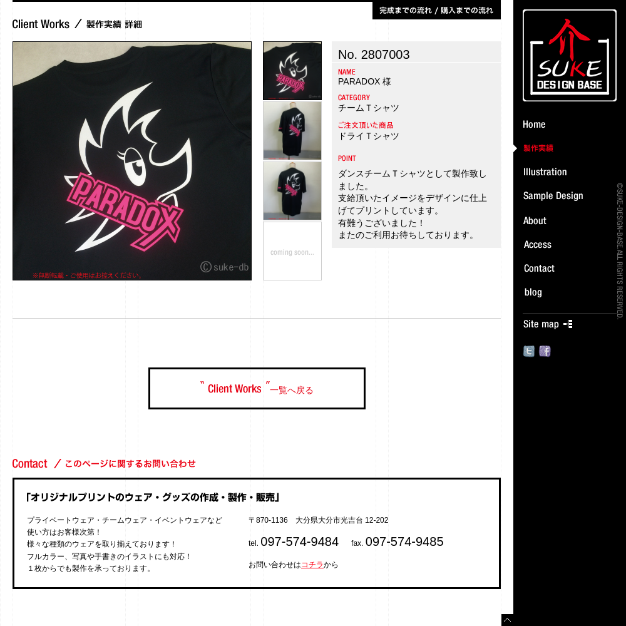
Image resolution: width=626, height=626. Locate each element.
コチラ (312, 564)
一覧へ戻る (257, 388)
